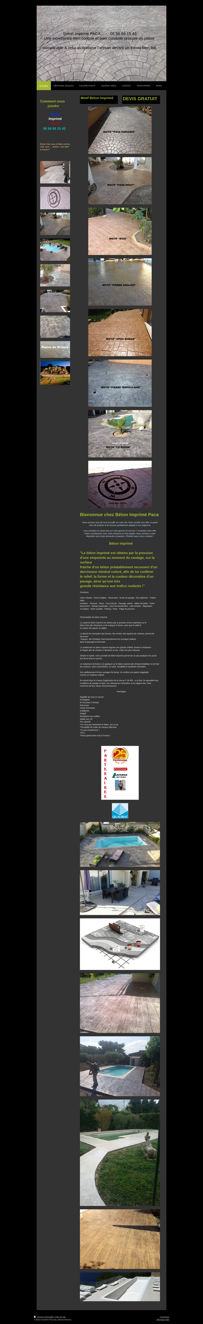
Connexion (164, 1317)
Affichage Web (162, 1320)
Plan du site (60, 1317)
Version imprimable (44, 1317)
